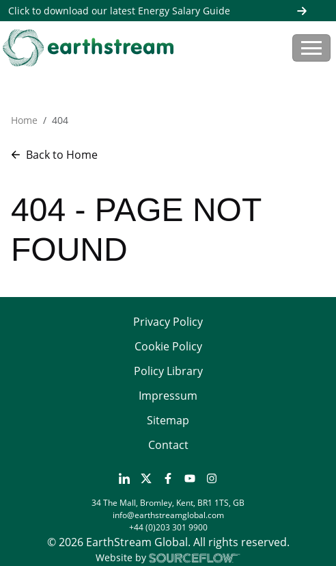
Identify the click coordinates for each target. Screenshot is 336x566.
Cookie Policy (168, 346)
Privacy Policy (168, 321)
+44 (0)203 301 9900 (168, 527)
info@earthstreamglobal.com (168, 515)
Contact (168, 444)
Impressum (168, 395)
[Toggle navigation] (311, 48)
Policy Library (168, 370)
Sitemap (168, 420)
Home (24, 120)
